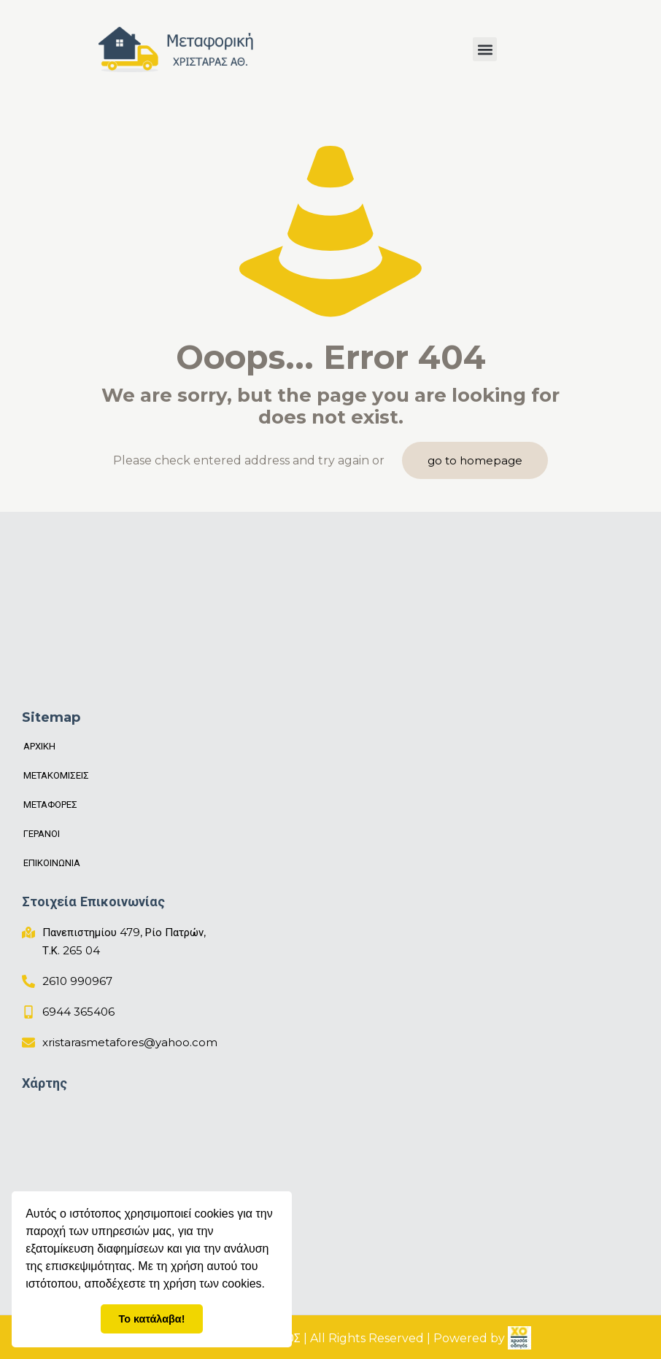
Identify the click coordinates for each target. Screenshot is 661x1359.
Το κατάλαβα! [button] (152, 1319)
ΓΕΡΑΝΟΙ (41, 833)
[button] (485, 49)
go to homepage (475, 460)
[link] (519, 1338)
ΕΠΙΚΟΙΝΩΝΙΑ (51, 862)
